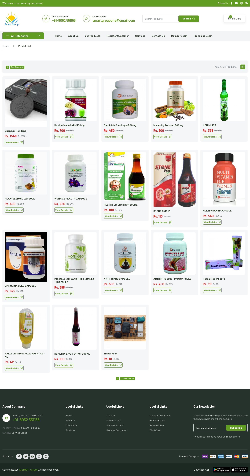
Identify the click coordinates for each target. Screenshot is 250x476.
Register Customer (118, 35)
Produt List (24, 45)
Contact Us (158, 35)
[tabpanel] (125, 223)
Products (70, 430)
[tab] (242, 67)
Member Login (179, 35)
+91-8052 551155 (26, 419)
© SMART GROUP (28, 469)
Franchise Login (203, 35)
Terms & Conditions (160, 415)
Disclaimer (155, 430)
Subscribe (236, 427)
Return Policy (157, 425)
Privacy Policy (157, 420)
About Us (73, 35)
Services (140, 35)
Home (58, 35)
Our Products (92, 35)
